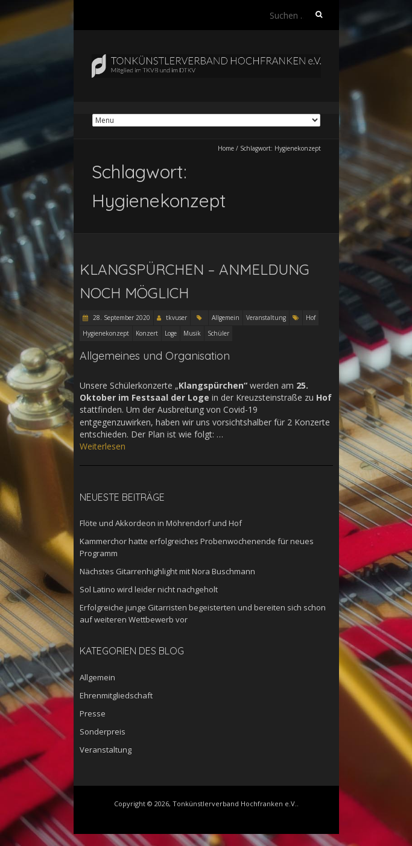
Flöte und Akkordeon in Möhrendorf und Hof (161, 523)
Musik (192, 333)
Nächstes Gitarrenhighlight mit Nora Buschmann (167, 571)
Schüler (218, 333)
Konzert (147, 333)
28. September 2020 (120, 317)
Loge (171, 333)
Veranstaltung (266, 317)
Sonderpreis (102, 731)
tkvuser (176, 317)
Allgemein (225, 317)
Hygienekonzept (106, 333)
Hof (310, 317)
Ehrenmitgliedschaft (116, 695)
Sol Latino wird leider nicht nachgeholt (149, 589)
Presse (93, 713)
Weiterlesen (102, 446)
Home (226, 148)
